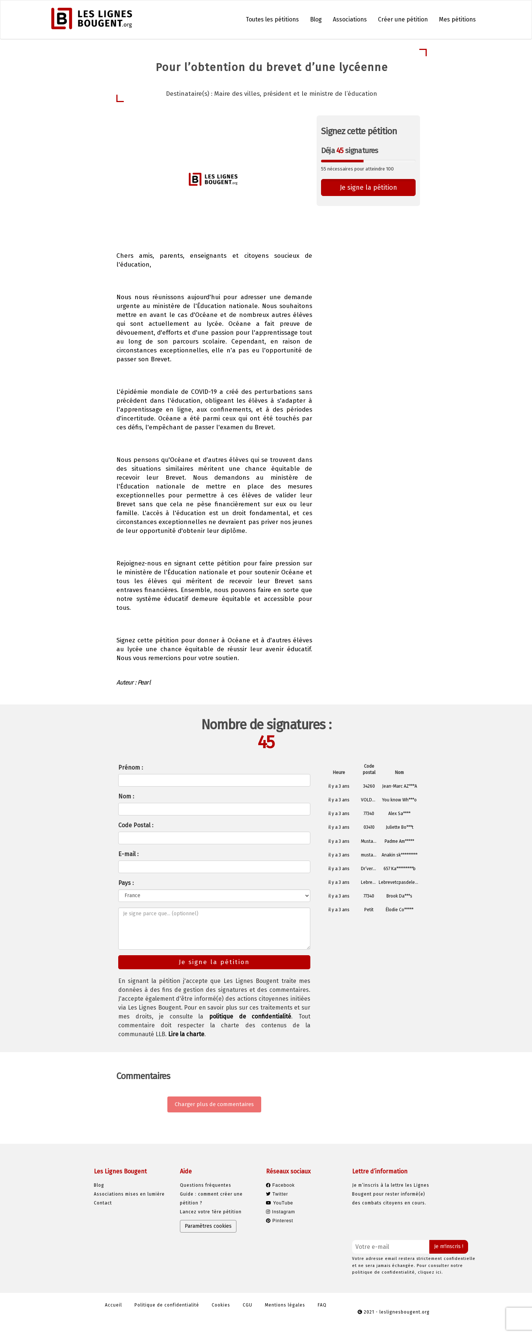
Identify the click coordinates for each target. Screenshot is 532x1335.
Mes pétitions (457, 19)
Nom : (126, 796)
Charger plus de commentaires (214, 1104)
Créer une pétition (403, 19)
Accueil (113, 1305)
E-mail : (128, 854)
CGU (247, 1305)
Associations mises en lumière (129, 1194)
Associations (350, 19)
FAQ (322, 1305)
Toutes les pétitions (272, 19)
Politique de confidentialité (166, 1305)
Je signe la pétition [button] (368, 187)
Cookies (221, 1305)
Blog (316, 19)
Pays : (126, 882)
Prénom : (130, 767)
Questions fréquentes (205, 1185)
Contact (103, 1203)
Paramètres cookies (208, 1226)
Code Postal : (135, 825)
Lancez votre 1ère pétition (211, 1211)
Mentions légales (285, 1305)
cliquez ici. (430, 1272)
